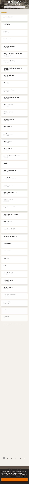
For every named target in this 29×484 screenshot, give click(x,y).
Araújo (5, 163)
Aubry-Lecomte (8, 185)
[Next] (25, 458)
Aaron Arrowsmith (9, 47)
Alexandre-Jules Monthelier (12, 98)
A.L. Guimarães (8, 39)
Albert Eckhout (8, 83)
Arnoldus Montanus (9, 178)
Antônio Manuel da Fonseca (12, 156)
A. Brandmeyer (8, 17)
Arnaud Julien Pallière (10, 171)
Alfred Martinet (8, 112)
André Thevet (8, 127)
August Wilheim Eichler (10, 193)
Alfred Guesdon (8, 105)
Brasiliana (14, 3)
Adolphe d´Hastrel (9, 61)
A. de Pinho (7, 24)
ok (14, 479)
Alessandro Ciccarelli (10, 90)
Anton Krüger (8, 149)
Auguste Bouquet (8, 200)
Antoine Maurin (8, 134)
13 (20, 458)
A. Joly (6, 32)
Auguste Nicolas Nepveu (11, 207)
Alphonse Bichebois (9, 120)
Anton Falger (7, 142)
